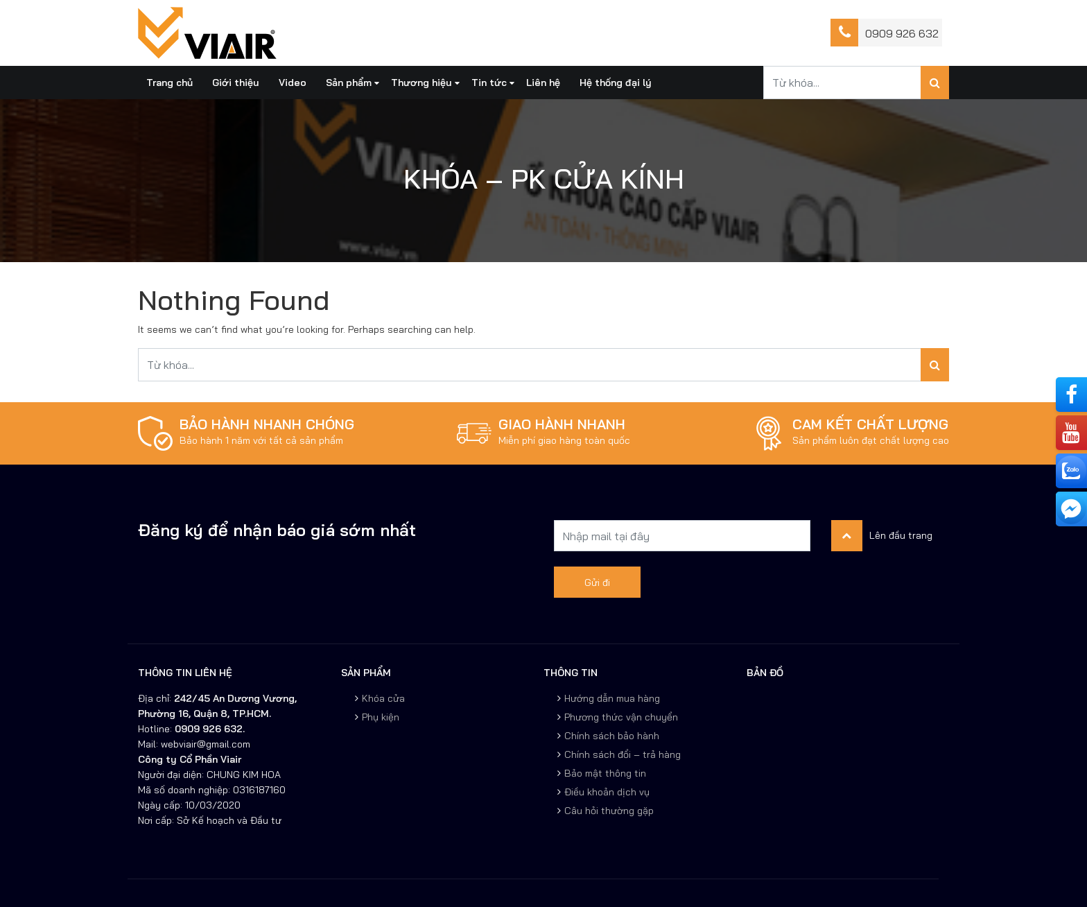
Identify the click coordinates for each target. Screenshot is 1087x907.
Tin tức (489, 82)
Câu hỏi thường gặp (609, 810)
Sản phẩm (349, 82)
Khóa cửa (383, 698)
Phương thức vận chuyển (621, 717)
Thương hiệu (421, 82)
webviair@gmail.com (204, 744)
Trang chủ (169, 82)
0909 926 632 (902, 33)
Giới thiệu (235, 82)
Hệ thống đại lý (616, 82)
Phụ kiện (380, 717)
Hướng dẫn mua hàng (612, 698)
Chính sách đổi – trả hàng (622, 754)
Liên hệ (543, 82)
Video (292, 82)
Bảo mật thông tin (605, 773)
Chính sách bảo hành (611, 735)
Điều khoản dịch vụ (607, 792)
